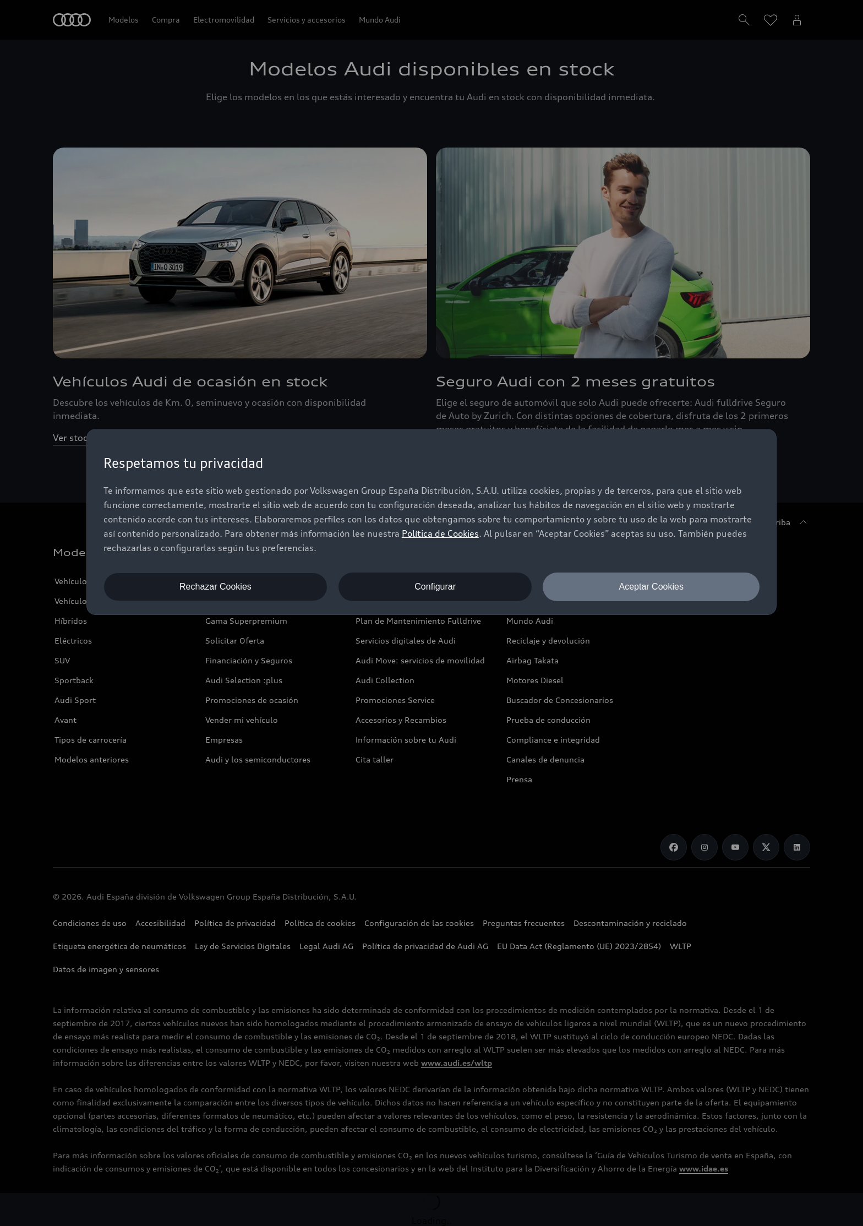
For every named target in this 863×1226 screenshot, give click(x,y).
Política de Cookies (440, 533)
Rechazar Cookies (215, 586)
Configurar (435, 586)
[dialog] (431, 522)
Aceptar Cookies (651, 586)
